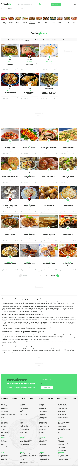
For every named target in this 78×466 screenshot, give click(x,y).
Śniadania (14, 398)
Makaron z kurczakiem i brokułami (27, 453)
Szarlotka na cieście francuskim (7, 443)
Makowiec (3, 429)
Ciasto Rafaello (4, 428)
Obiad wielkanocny (43, 423)
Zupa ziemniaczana (43, 411)
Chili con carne (4, 459)
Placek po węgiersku (5, 455)
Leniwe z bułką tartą (49, 63)
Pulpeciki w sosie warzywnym (68, 264)
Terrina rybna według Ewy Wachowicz (29, 63)
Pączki (2, 438)
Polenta (21, 433)
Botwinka (22, 438)
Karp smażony (61, 428)
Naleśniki (3, 410)
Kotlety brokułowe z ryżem (10, 176)
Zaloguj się (74, 4)
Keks (59, 433)
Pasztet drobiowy (42, 425)
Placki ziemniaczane (24, 408)
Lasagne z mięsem (43, 461)
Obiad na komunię (68, 234)
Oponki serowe (4, 441)
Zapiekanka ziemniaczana (44, 456)
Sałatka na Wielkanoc (62, 413)
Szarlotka (3, 425)
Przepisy (3, 8)
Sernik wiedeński (23, 446)
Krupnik (21, 423)
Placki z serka (3, 413)
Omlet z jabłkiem (4, 411)
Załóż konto (66, 4)
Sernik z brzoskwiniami (24, 444)
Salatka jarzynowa (62, 410)
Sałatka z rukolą (61, 411)
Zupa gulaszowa (42, 414)
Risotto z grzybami (24, 426)
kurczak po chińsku (10, 92)
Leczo (2, 453)
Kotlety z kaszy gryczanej (25, 425)
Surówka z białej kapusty (63, 417)
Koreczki (2, 444)
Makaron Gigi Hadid (24, 461)
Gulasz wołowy (4, 458)
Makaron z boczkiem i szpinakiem (27, 462)
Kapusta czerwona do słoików (64, 446)
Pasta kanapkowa (4, 408)
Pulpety (21, 405)
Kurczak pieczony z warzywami (26, 431)
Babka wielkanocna (43, 428)
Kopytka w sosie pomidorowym (10, 148)
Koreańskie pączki (4, 446)
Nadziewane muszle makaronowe (27, 456)
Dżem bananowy (61, 447)
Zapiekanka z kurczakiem (44, 455)
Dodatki (32, 398)
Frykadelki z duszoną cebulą (68, 177)
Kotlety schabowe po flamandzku (49, 264)
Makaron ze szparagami (25, 441)
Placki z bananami (4, 415)
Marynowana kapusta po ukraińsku (65, 443)
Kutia (59, 432)
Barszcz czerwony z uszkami (64, 422)
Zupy (58, 398)
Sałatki (66, 398)
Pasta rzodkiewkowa (24, 443)
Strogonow (3, 456)
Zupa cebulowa (42, 418)
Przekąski (50, 398)
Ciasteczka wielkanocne (44, 426)
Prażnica (2, 417)
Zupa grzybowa (61, 425)
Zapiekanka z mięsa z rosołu (45, 459)
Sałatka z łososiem (62, 407)
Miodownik (3, 433)
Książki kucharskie (13, 8)
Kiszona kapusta (61, 438)
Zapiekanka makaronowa (25, 413)
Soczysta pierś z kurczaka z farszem (49, 148)
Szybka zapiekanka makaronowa (67, 148)
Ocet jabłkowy (61, 440)
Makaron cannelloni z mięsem (26, 464)
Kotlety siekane (23, 410)
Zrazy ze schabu (23, 414)
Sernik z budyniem (4, 422)
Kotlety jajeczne (61, 453)
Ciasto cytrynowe (4, 432)
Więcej (29, 388)
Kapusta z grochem (62, 426)
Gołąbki (21, 422)
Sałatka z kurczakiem (62, 408)
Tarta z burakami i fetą (63, 455)
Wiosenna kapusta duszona (29, 177)
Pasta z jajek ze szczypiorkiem (26, 440)
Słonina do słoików (62, 450)
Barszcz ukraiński (42, 408)
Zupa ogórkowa (42, 415)
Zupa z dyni (41, 405)
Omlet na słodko (4, 405)
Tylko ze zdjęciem (8, 39)
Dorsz (21, 411)
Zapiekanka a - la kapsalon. (68, 206)
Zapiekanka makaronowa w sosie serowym (29, 455)
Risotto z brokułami (24, 428)
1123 (47, 275)
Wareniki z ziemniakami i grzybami (10, 206)
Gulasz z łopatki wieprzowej (10, 235)
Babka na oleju (4, 426)
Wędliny (74, 398)
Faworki (2, 440)
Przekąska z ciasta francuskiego (64, 458)
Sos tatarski (41, 432)
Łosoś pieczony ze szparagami (10, 63)
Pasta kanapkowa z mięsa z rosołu (8, 414)
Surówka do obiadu (62, 404)
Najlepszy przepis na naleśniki (49, 235)
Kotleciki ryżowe (23, 432)
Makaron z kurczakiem (24, 407)
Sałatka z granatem (62, 415)
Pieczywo (41, 398)
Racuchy (2, 407)
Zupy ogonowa (42, 404)
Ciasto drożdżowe (4, 423)
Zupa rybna (60, 423)
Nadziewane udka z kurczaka (29, 92)
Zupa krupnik (41, 407)
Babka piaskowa (42, 431)
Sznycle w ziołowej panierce (29, 235)
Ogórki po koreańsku (62, 448)
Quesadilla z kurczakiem (63, 459)
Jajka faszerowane (43, 422)
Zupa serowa (41, 413)
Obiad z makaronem (10, 263)
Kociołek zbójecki (49, 205)
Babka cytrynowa (42, 429)
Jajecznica (3, 404)
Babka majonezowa (43, 441)
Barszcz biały (42, 410)
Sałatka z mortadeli (62, 414)
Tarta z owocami (42, 438)
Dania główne (10, 61)
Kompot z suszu (61, 431)
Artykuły (22, 8)
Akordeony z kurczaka (29, 147)
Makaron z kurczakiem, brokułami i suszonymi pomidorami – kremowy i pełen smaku (49, 94)
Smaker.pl (3, 14)
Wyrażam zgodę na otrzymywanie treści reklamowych (53, 383)
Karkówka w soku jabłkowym (29, 264)
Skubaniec (3, 435)
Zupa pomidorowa (43, 417)
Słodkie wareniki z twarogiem (29, 206)
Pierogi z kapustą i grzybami (64, 429)
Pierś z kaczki (22, 404)
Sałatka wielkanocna (43, 433)
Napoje (23, 398)
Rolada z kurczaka (62, 456)
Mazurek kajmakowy (43, 440)
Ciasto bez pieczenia (5, 431)
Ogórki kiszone (61, 441)
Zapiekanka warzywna (43, 458)
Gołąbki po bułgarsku (48, 176)
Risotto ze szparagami (24, 429)
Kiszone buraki (61, 444)
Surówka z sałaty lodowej (63, 405)
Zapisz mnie (47, 387)
